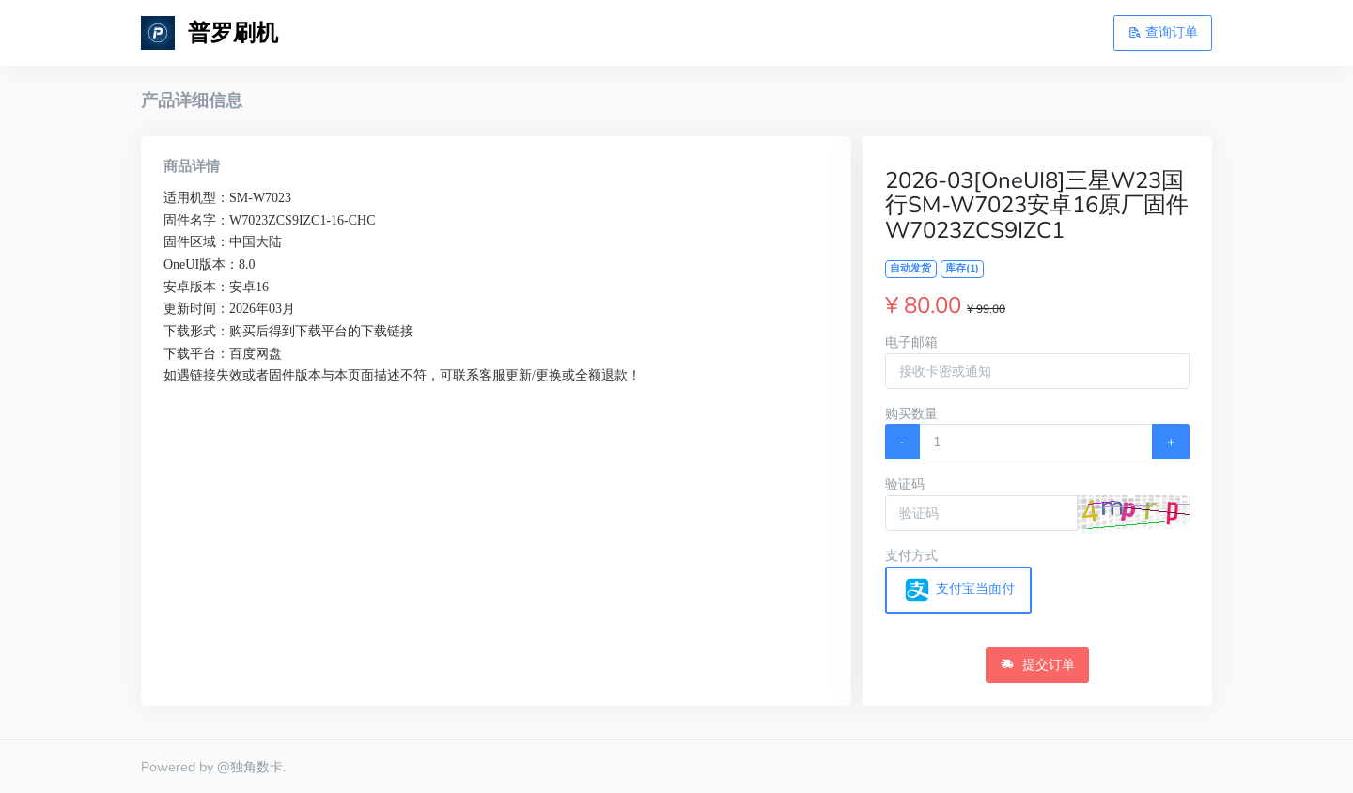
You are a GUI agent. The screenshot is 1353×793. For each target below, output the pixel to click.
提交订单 (1037, 664)
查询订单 (1163, 32)
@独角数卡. (251, 766)
